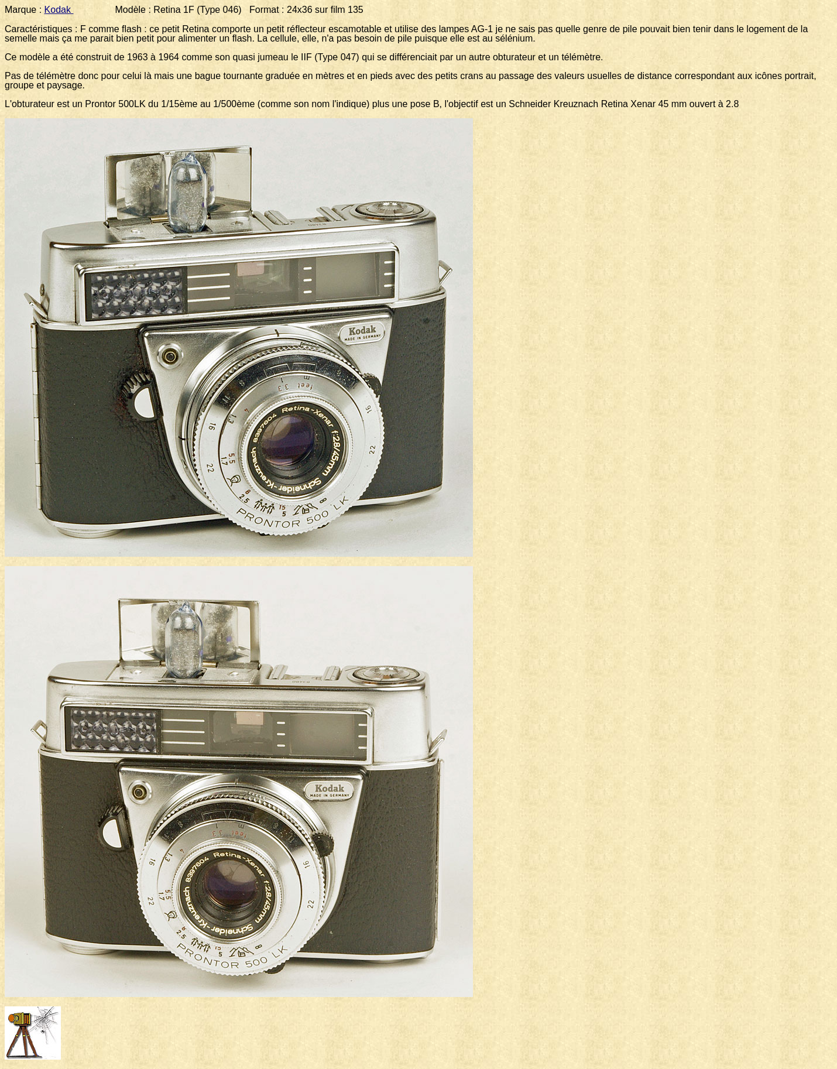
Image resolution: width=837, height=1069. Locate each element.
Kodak (59, 10)
